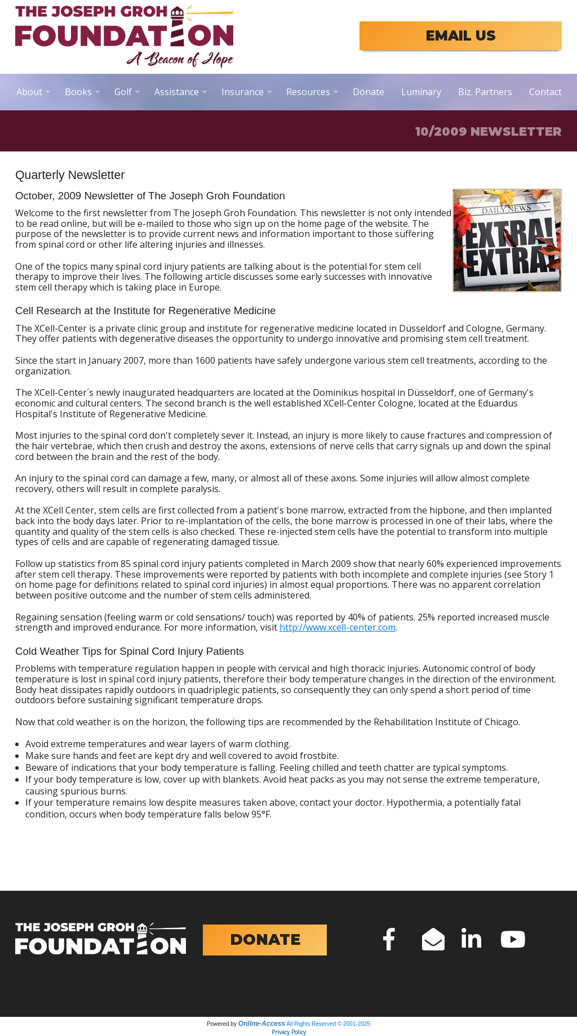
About (29, 92)
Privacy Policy (289, 1032)
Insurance (242, 92)
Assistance (176, 92)
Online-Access (261, 1024)
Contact (545, 92)
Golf (123, 92)
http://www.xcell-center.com (337, 627)
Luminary (421, 92)
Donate (368, 92)
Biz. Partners (485, 92)
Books (78, 92)
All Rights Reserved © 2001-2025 (328, 1024)
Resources (308, 92)
